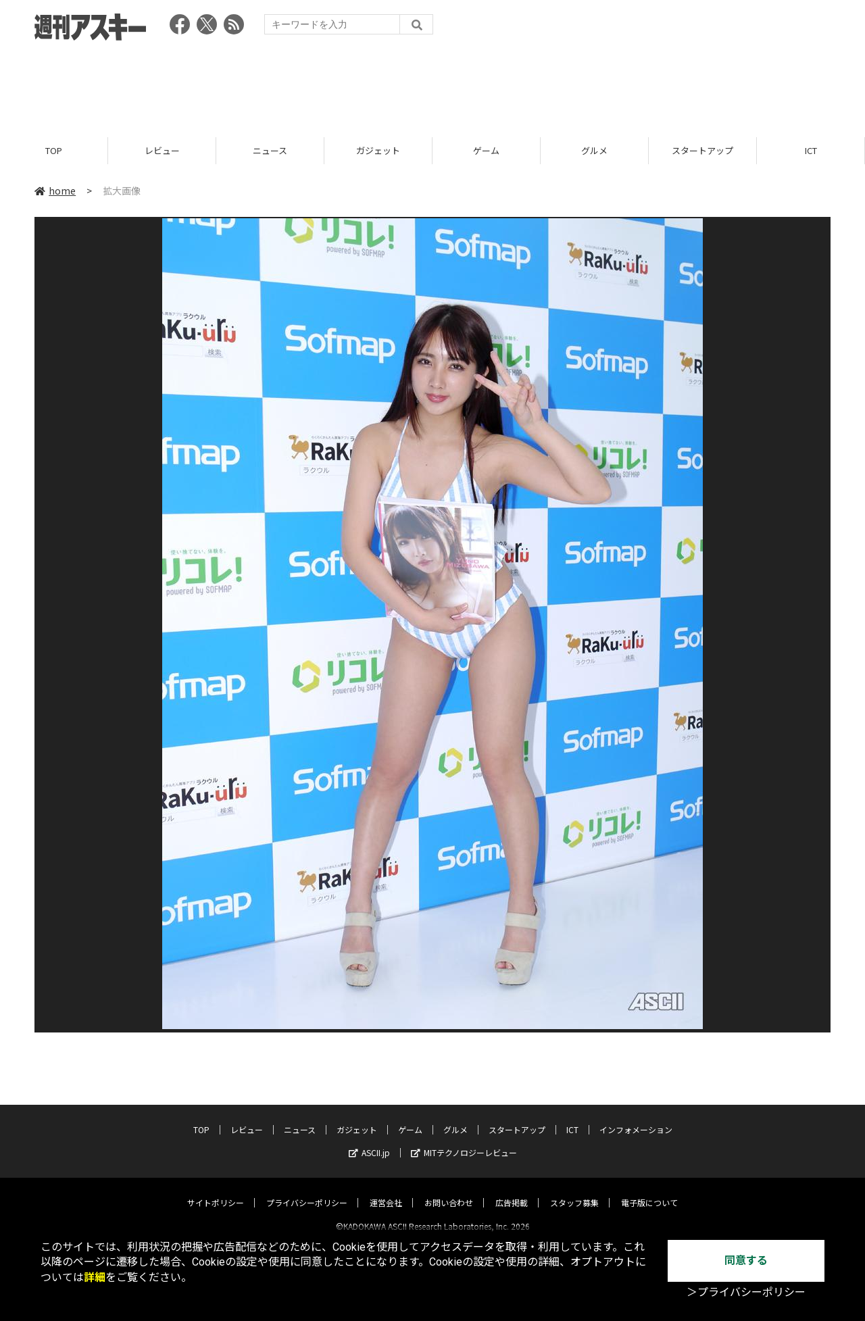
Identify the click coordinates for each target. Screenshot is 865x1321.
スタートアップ (702, 150)
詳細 (94, 1277)
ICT (811, 150)
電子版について (649, 1191)
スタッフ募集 (574, 1191)
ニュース (270, 150)
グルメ (594, 150)
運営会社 (386, 1191)
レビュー (162, 150)
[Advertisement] (432, 84)
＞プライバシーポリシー (746, 1292)
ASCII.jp (369, 1141)
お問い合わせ (448, 1191)
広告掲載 (511, 1191)
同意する (746, 1260)
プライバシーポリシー (306, 1191)
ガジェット (378, 150)
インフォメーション (635, 1118)
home (55, 190)
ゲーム (486, 150)
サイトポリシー (215, 1191)
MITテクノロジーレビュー (464, 1141)
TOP (53, 150)
